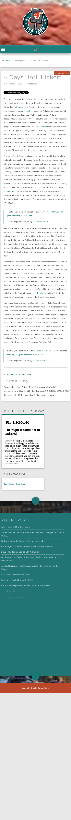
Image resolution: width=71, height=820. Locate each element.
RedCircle (16, 464)
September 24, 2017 (44, 360)
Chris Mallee (11, 374)
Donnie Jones (10, 191)
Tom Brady (41, 293)
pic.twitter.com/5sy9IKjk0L (31, 354)
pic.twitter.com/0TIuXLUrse (19, 215)
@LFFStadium (42, 350)
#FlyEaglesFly (58, 212)
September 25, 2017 (44, 221)
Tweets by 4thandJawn (15, 484)
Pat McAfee (19, 107)
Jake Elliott (28, 111)
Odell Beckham (42, 126)
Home (7, 60)
